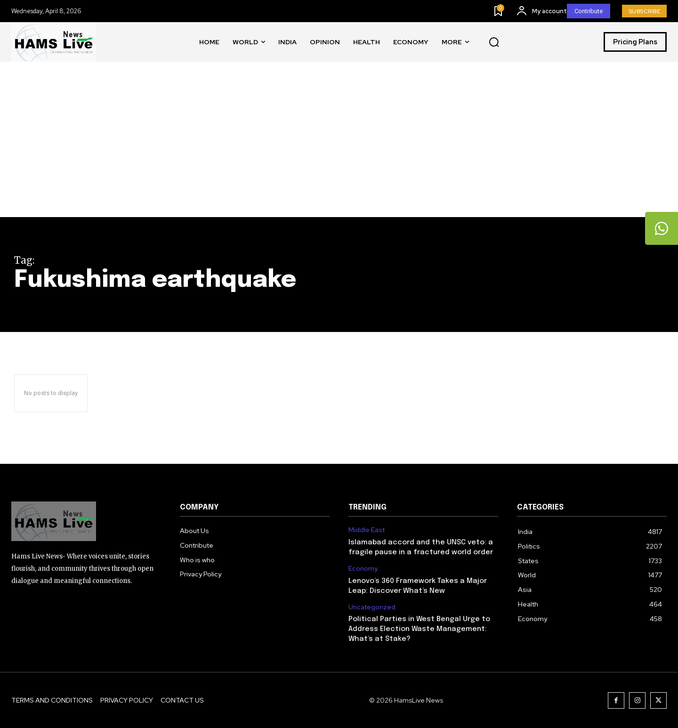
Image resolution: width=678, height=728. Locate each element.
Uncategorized (372, 607)
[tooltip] (661, 228)
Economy (363, 569)
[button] (494, 42)
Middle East (366, 530)
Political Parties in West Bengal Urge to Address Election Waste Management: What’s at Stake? (419, 629)
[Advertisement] (339, 146)
